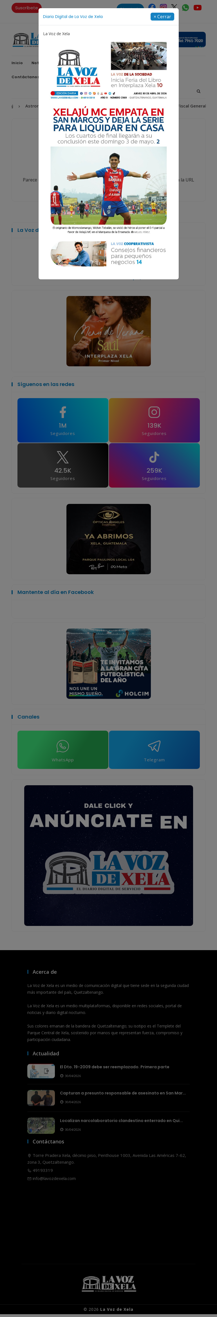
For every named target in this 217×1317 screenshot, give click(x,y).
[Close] (162, 17)
